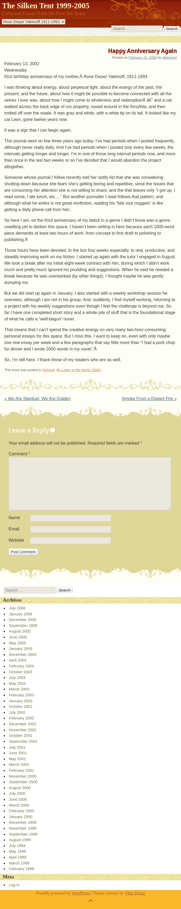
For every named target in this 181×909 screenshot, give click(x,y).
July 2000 (17, 793)
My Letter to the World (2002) (78, 370)
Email (14, 529)
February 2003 (21, 695)
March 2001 (19, 764)
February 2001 (21, 770)
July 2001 (17, 747)
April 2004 (17, 660)
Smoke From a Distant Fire (149, 398)
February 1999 (21, 869)
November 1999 (22, 828)
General (48, 370)
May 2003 (17, 683)
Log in (14, 885)
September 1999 (23, 834)
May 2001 (17, 759)
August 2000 (20, 788)
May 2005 (17, 643)
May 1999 (17, 851)
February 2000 (21, 811)
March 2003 (19, 689)
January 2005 (20, 648)
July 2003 (17, 677)
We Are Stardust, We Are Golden (37, 398)
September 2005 (23, 625)
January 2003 (20, 701)
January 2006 (20, 614)
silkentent (169, 58)
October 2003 (20, 672)
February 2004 (21, 666)
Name (14, 517)
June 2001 (18, 753)
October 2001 (20, 735)
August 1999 (20, 840)
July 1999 (17, 846)
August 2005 (20, 631)
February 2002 (21, 718)
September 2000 (23, 782)
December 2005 (22, 620)
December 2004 (22, 654)
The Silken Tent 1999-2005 (45, 5)
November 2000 (22, 776)
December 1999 (22, 822)
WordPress (80, 893)
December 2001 (22, 724)
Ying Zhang (135, 893)
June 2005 (18, 637)
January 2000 (20, 817)
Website (16, 540)
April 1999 (17, 857)
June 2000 (18, 799)
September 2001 (23, 741)
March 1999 (19, 863)
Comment (19, 454)
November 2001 (22, 730)
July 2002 (17, 712)
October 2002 (20, 706)
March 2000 (19, 805)
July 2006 (17, 608)
